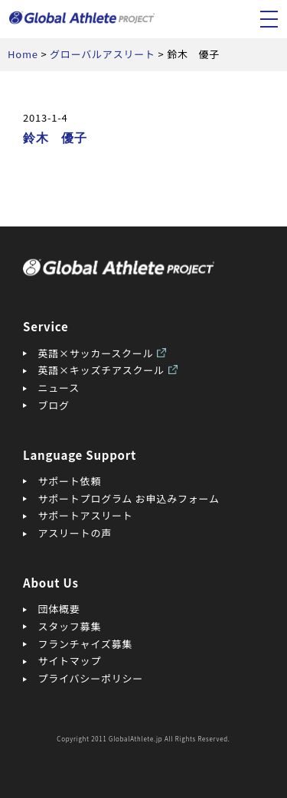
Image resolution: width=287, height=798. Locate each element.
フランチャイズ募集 (85, 644)
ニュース (59, 387)
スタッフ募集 (70, 626)
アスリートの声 (75, 533)
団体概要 (59, 608)
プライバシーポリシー (91, 678)
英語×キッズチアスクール (101, 370)
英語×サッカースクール (96, 353)
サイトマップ (70, 660)
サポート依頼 (70, 481)
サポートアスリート (85, 515)
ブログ (54, 405)
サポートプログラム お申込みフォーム (129, 498)
